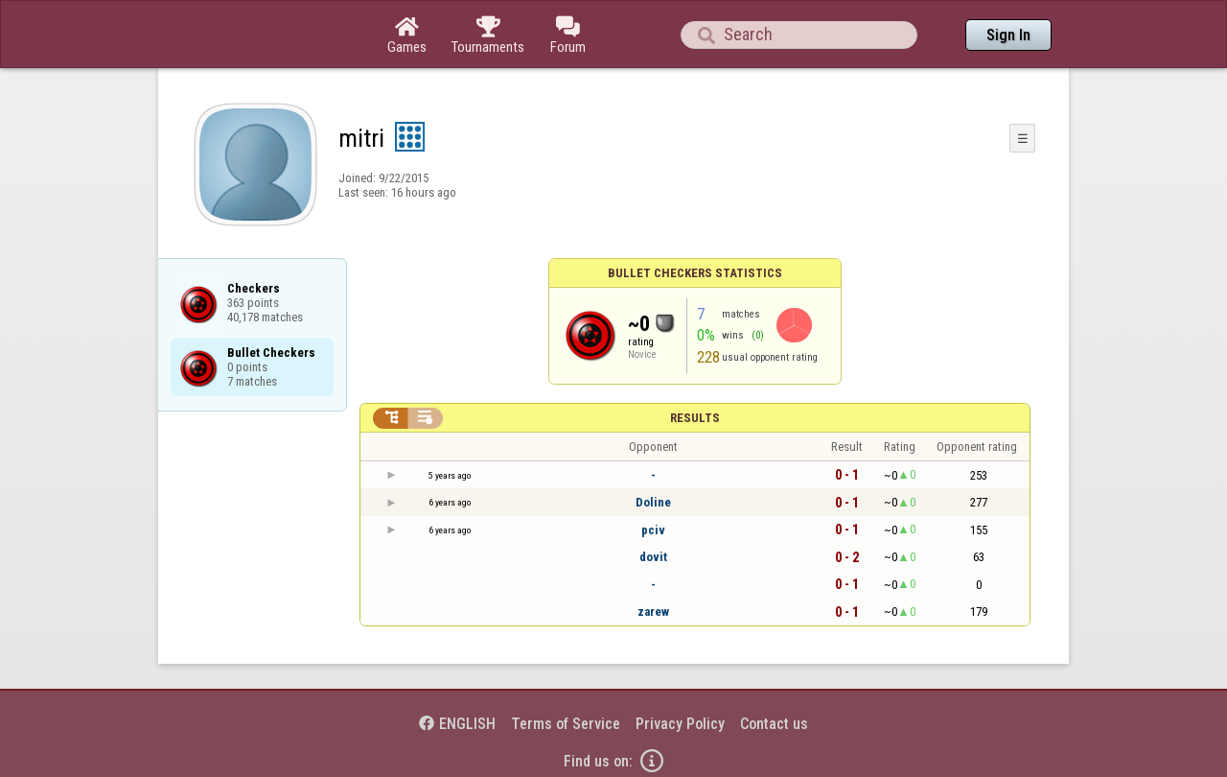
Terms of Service (565, 724)
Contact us (774, 724)
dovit (653, 557)
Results (695, 418)
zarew (653, 611)
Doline (653, 502)
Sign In (1008, 35)
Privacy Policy (680, 724)
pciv (653, 530)
